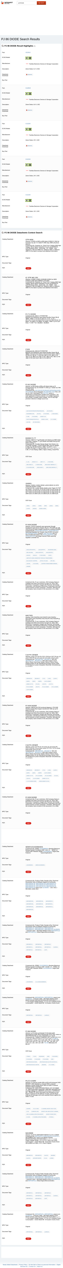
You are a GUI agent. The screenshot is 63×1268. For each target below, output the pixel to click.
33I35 (48, 1051)
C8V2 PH (38, 682)
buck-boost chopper (31, 556)
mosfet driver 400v (51, 1109)
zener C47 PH (29, 679)
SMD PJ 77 (42, 457)
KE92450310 (41, 1051)
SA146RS (28, 1104)
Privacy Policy (23, 1260)
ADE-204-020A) (29, 547)
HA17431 (45, 388)
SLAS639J (46, 883)
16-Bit (45, 945)
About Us (39, 1262)
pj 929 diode (43, 550)
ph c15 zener (29, 682)
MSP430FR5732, (41, 881)
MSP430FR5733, (31, 881)
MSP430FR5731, (51, 881)
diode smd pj (40, 462)
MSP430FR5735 (41, 880)
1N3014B (34, 503)
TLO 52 (45, 1153)
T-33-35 (46, 1038)
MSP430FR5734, (51, 880)
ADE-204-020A (48, 528)
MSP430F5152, (39, 923)
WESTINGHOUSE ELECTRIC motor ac (48, 1057)
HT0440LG (51, 1112)
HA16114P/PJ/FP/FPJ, (41, 526)
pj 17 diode (53, 414)
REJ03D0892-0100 (49, 387)
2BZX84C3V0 (39, 654)
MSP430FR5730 (30, 883)
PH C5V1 (38, 679)
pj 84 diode (29, 1054)
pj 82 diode (46, 409)
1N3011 (28, 501)
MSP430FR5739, (31, 879)
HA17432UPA (30, 387)
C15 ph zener (36, 773)
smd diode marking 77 (51, 462)
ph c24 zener (45, 682)
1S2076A (28, 559)
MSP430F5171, (30, 924)
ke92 (52, 1054)
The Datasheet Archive (7, 3)
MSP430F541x (49, 993)
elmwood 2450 (35, 1106)
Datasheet (30, 74)
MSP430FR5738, (41, 879)
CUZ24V (28, 157)
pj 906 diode (55, 409)
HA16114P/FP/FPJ (48, 530)
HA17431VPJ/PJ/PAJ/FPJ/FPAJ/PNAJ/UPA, (48, 386)
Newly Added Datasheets (10, 1260)
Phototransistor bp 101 (32, 414)
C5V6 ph (44, 679)
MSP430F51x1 (32, 927)
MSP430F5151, (39, 924)
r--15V (27, 457)
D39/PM (40, 676)
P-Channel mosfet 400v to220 (49, 1104)
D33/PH (28, 676)
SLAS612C (29, 994)
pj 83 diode (35, 559)
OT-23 (43, 673)
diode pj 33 (43, 411)
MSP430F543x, (39, 993)
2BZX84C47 (48, 654)
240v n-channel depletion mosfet (34, 1109)
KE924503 (44, 1060)
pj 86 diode (50, 457)
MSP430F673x (39, 1131)
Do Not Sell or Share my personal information (42, 1260)
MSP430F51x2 (55, 926)
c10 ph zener (29, 685)
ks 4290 (28, 1112)
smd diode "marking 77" (50, 460)
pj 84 (27, 1106)
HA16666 (28, 561)
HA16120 (28, 550)
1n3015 (51, 501)
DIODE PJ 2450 (44, 414)
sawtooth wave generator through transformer (39, 553)
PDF (28, 263)
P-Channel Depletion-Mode (39, 1112)
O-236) (49, 673)
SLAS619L (57, 924)
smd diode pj (29, 460)
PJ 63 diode (45, 1054)
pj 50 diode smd (30, 462)
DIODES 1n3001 (42, 503)
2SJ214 (49, 550)
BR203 (56, 501)
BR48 (45, 501)
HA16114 (35, 550)
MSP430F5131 (49, 924)
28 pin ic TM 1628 (44, 556)
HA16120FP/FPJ (54, 526)
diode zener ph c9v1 (44, 776)
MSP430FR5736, (31, 880)
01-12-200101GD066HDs (41, 977)
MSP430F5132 (49, 923)
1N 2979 (28, 503)
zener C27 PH (45, 773)
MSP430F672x (48, 1131)
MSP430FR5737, (51, 879)
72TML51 (55, 1034)
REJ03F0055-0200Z (32, 528)
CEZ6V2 (28, 52)
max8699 (53, 1150)
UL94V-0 (55, 673)
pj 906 (27, 411)
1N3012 (34, 501)
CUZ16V (28, 191)
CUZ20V (28, 122)
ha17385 (28, 417)
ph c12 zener (55, 682)
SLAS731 (56, 1131)
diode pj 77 (35, 457)
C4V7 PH (51, 679)
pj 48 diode (34, 411)
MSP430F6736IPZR (37, 1153)
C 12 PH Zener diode (31, 776)
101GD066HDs (43, 844)
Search (41, 3)
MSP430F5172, (30, 923)
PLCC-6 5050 (36, 1104)
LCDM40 (51, 1153)
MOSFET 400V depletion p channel (49, 1106)
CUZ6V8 (28, 88)
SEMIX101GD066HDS (40, 860)
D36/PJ (33, 676)
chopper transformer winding (49, 559)
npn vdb (52, 556)
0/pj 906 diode (36, 417)
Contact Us (32, 1262)
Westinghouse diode (31, 1057)
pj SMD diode (39, 460)
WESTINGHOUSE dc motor (32, 1060)
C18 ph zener (47, 676)
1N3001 (40, 501)
